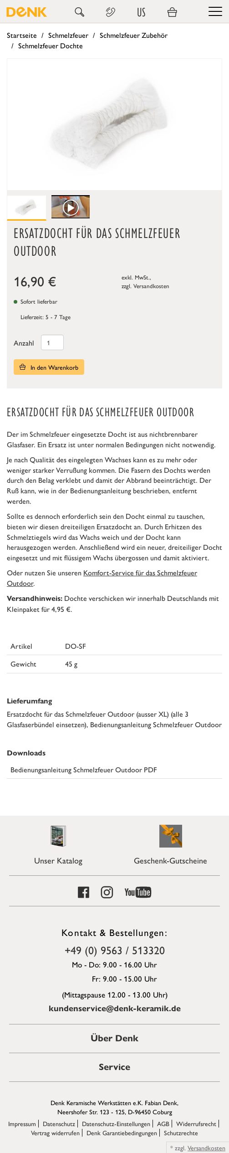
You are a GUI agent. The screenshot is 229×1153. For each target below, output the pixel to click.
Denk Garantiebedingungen (122, 1132)
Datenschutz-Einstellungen (116, 1123)
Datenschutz (59, 1123)
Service (114, 1067)
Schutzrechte (181, 1132)
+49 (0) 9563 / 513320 (115, 949)
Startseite (22, 35)
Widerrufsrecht (196, 1123)
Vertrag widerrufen (55, 1132)
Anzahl (24, 342)
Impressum (22, 1123)
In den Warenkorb (49, 367)
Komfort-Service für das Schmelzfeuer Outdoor (102, 577)
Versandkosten (151, 285)
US (141, 12)
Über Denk (114, 1038)
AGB (163, 1123)
